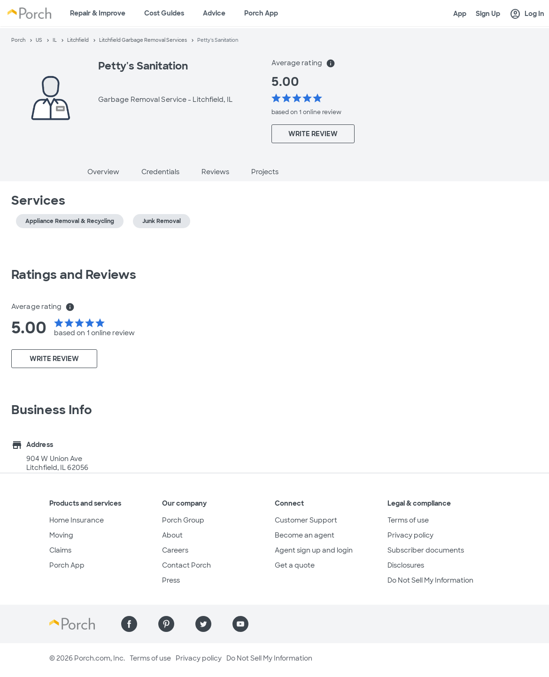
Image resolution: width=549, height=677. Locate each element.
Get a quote (295, 565)
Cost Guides (164, 13)
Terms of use (408, 520)
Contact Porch (186, 565)
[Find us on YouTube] (240, 624)
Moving (61, 535)
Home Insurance (76, 520)
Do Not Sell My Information (430, 580)
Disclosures (405, 565)
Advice (214, 13)
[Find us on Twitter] (203, 624)
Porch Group (183, 520)
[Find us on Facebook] (129, 624)
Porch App (261, 13)
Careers (175, 550)
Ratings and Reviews (73, 275)
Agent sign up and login (314, 550)
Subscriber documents (425, 550)
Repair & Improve (97, 13)
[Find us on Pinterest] (166, 624)
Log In (527, 14)
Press (171, 580)
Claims (60, 550)
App (459, 13)
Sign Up (488, 13)
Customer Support (306, 520)
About (172, 535)
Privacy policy (410, 535)
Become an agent (304, 535)
